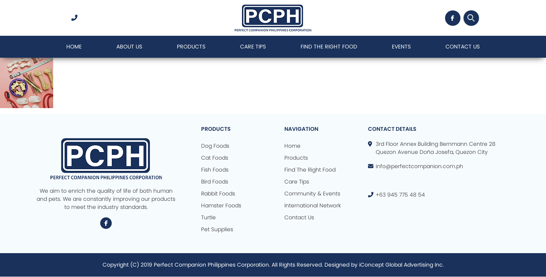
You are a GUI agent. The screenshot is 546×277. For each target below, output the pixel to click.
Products (191, 46)
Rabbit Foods (218, 193)
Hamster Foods (221, 205)
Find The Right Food (329, 46)
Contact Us (462, 46)
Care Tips (253, 46)
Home (74, 46)
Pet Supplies (217, 229)
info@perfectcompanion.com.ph (419, 166)
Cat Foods (214, 158)
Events (401, 46)
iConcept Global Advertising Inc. (401, 265)
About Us (129, 46)
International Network (312, 205)
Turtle (208, 217)
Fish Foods (214, 170)
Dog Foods (215, 146)
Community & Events (312, 193)
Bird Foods (214, 181)
